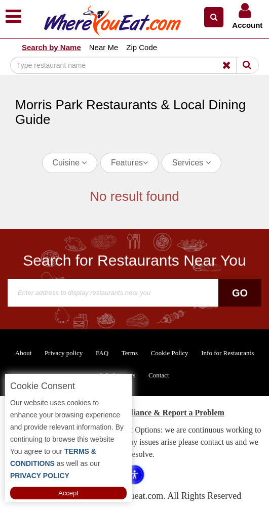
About (23, 353)
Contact (158, 375)
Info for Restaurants (227, 353)
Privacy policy (64, 353)
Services (191, 162)
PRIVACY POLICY (39, 476)
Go (240, 292)
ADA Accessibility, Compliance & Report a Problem (134, 412)
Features (129, 162)
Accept (68, 493)
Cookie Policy (169, 353)
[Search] (124, 65)
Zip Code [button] (141, 47)
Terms (130, 353)
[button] (213, 17)
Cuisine (70, 162)
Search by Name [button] (51, 47)
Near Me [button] (104, 47)
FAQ (102, 353)
